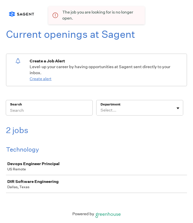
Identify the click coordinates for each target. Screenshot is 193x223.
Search (16, 104)
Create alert (41, 78)
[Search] (49, 111)
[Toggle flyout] (178, 108)
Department (110, 104)
